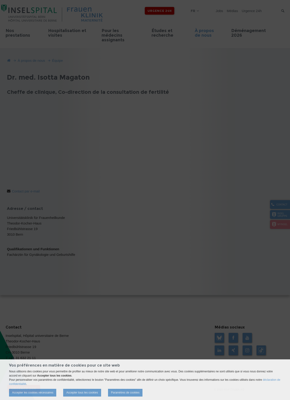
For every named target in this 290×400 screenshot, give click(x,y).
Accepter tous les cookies (82, 392)
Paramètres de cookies (125, 392)
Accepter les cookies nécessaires (32, 392)
